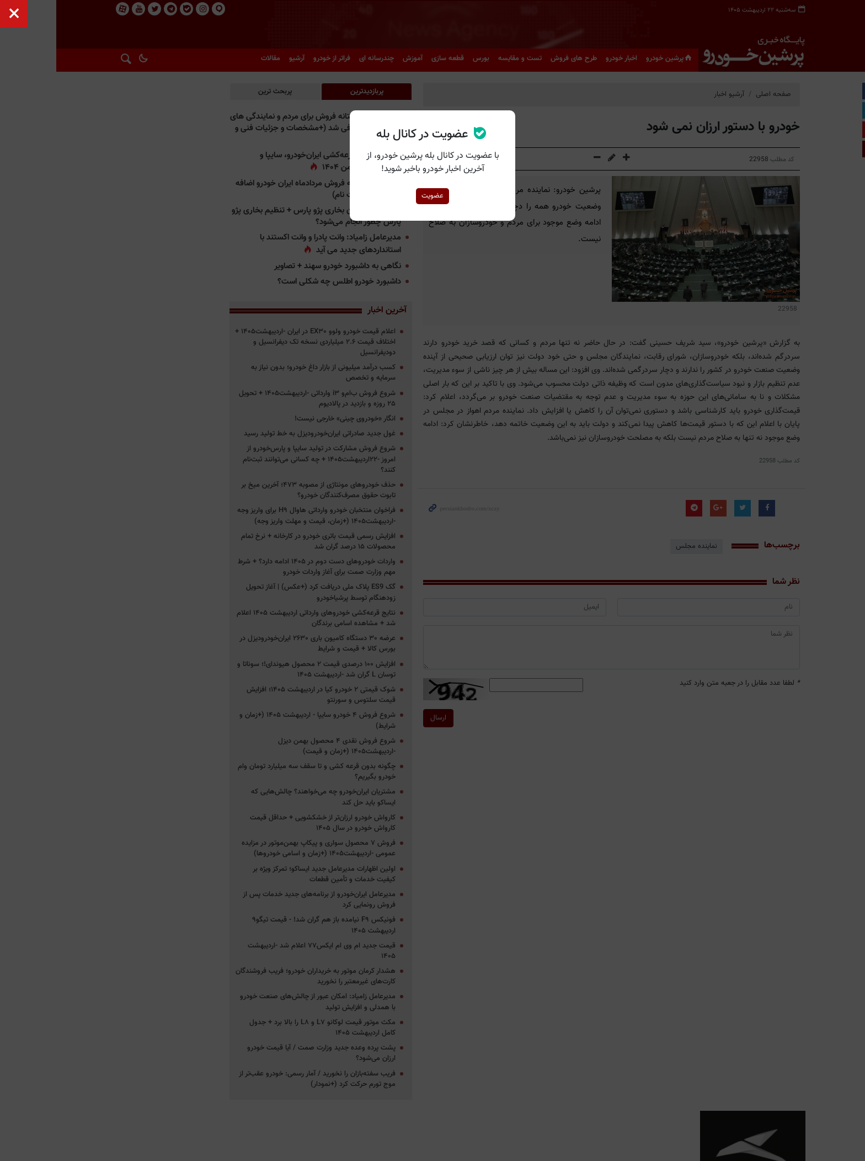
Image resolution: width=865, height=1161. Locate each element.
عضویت (432, 195)
